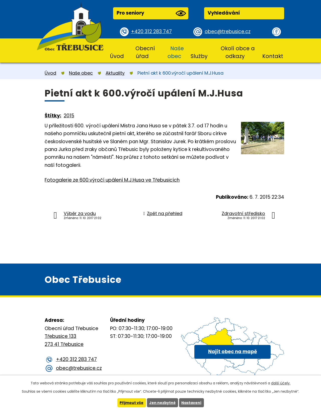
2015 (69, 115)
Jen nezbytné (162, 402)
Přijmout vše (131, 402)
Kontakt (272, 56)
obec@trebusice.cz (228, 31)
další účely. (280, 383)
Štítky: (53, 115)
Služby (199, 56)
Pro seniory (151, 13)
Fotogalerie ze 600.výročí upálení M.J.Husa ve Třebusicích (112, 180)
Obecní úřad (145, 52)
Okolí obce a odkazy (238, 52)
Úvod (117, 56)
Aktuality (115, 73)
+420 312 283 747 (151, 31)
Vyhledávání (224, 13)
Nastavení (191, 402)
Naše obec (176, 52)
